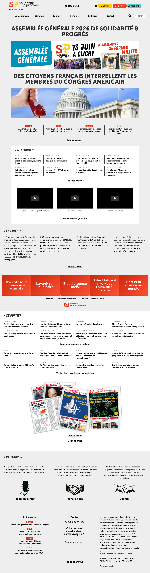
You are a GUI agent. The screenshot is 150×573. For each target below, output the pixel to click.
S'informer (39, 16)
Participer (92, 16)
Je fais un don (75, 498)
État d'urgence (75, 285)
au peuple (133, 285)
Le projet (57, 16)
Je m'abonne (134, 6)
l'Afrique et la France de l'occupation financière (104, 285)
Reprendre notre (16, 285)
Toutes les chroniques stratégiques (75, 373)
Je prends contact (25, 498)
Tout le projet (75, 266)
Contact (110, 16)
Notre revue (75, 435)
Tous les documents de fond (75, 344)
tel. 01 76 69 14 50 (16, 9)
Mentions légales (107, 566)
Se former (74, 16)
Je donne (119, 6)
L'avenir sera (46, 285)
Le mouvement (22, 16)
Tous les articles (75, 180)
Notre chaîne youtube (75, 218)
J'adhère (105, 6)
